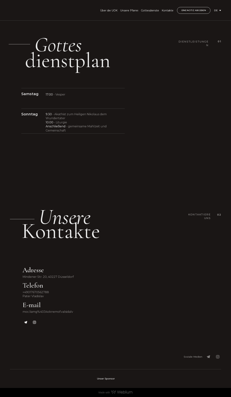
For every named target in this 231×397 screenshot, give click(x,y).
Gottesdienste (150, 10)
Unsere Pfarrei (129, 10)
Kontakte (167, 10)
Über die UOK (108, 10)
